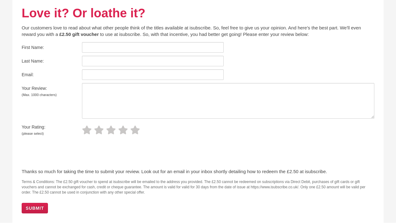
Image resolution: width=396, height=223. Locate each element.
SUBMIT (35, 208)
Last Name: (33, 61)
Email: (28, 74)
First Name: (33, 47)
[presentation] (64, 153)
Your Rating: (33, 130)
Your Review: (39, 91)
